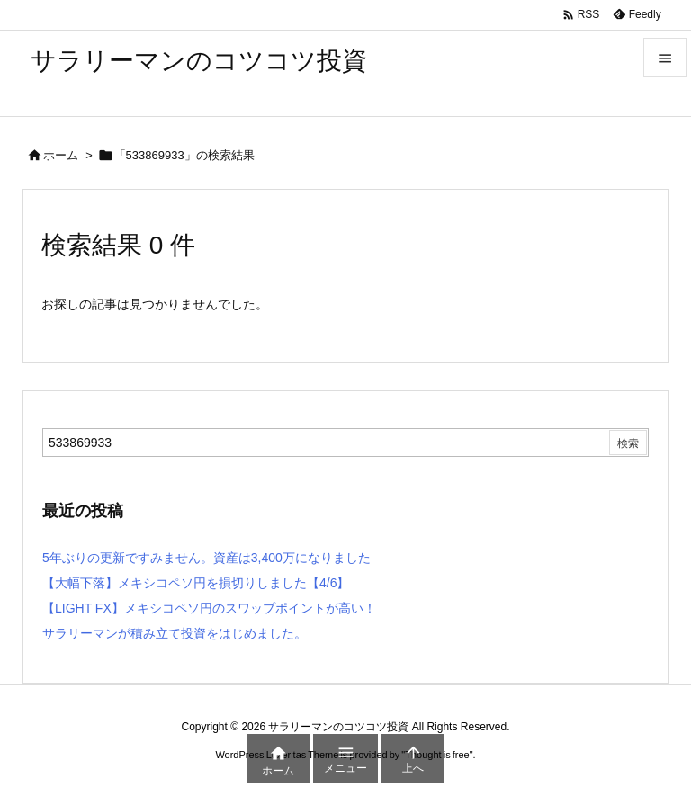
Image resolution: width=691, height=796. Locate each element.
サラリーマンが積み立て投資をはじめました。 (174, 633)
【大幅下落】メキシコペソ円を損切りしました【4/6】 (195, 583)
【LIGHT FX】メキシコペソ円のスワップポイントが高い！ (209, 608)
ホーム (60, 155)
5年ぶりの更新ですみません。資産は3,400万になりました (206, 557)
